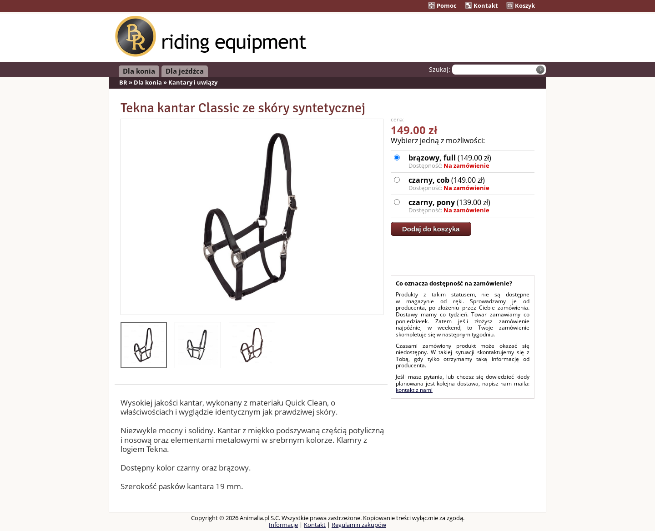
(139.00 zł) (471, 205)
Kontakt (481, 5)
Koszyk (520, 5)
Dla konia (139, 70)
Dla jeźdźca (185, 70)
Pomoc (442, 5)
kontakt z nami (414, 390)
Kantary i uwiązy (192, 82)
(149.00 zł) (471, 161)
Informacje (283, 525)
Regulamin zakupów (359, 525)
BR (123, 82)
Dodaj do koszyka (431, 229)
